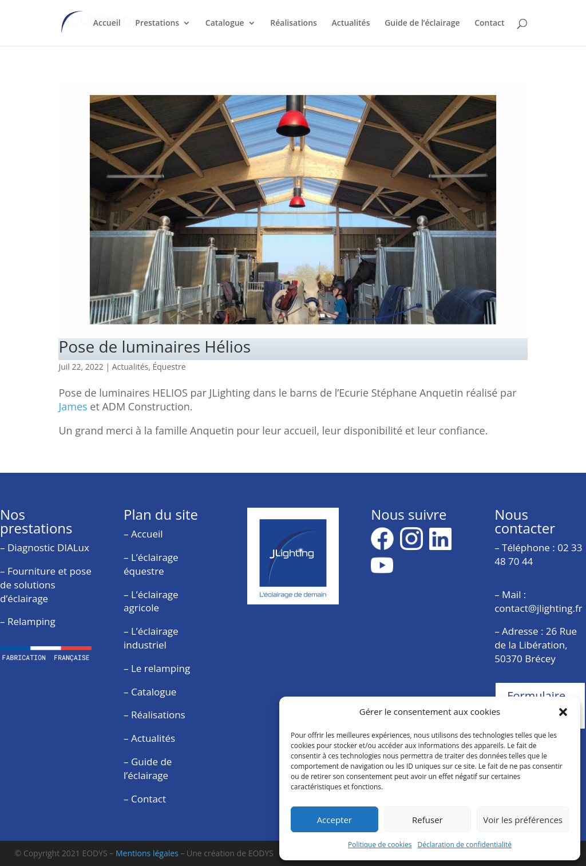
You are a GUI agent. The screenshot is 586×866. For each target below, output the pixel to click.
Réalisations (293, 23)
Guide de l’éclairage (422, 23)
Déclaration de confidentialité (465, 844)
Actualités (351, 23)
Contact (489, 23)
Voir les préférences (523, 819)
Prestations (157, 23)
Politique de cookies (380, 844)
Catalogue (224, 23)
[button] (563, 712)
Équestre (169, 366)
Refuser (427, 819)
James (72, 406)
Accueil (107, 23)
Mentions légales (147, 853)
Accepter (334, 819)
